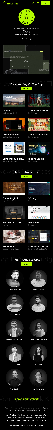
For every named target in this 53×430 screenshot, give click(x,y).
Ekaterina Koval (11, 113)
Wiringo (33, 198)
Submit (46, 3)
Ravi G (38, 315)
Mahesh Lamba (38, 290)
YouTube (35, 420)
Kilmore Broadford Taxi (39, 249)
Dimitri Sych (22, 34)
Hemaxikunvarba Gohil (38, 339)
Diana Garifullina (11, 161)
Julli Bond (34, 161)
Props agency (11, 134)
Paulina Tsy (35, 137)
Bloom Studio (36, 158)
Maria (7, 225)
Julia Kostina (15, 389)
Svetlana (34, 113)
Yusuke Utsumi (38, 389)
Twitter (18, 420)
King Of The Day (10, 415)
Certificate (29, 418)
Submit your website (26, 399)
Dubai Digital (10, 198)
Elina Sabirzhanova (12, 137)
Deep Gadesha (14, 315)
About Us (21, 418)
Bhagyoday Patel (14, 364)
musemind (34, 225)
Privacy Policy (40, 418)
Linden (7, 110)
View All (26, 88)
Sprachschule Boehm (15, 158)
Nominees (21, 415)
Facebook (10, 420)
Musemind (34, 222)
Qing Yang (38, 364)
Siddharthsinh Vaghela (14, 339)
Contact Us (12, 418)
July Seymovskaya (12, 249)
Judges (29, 415)
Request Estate (12, 222)
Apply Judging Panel (41, 415)
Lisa (32, 201)
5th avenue (9, 246)
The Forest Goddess (40, 110)
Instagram (26, 420)
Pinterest (43, 420)
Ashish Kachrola (14, 290)
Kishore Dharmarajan (13, 201)
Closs (26, 31)
